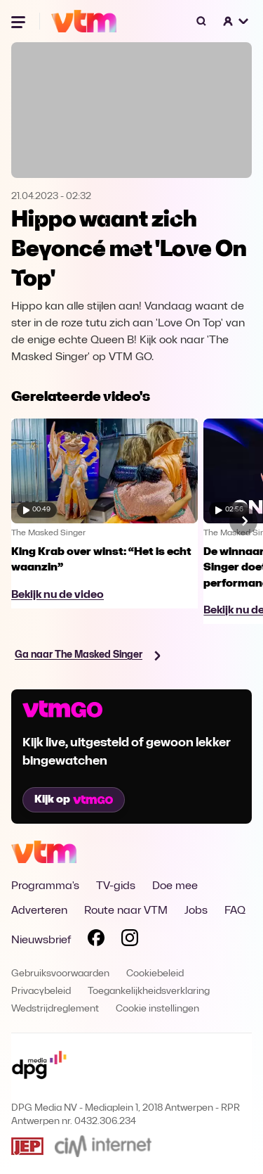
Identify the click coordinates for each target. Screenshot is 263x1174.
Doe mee (175, 886)
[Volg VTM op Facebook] (96, 940)
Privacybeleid (41, 991)
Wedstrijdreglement (55, 1009)
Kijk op (73, 799)
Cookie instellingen (157, 1009)
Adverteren (39, 911)
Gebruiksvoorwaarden (60, 974)
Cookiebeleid (155, 974)
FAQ (234, 911)
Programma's (45, 886)
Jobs (196, 911)
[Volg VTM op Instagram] (129, 940)
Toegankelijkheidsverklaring (149, 991)
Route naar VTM (126, 911)
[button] (236, 21)
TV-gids (115, 886)
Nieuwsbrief (41, 940)
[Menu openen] (19, 21)
